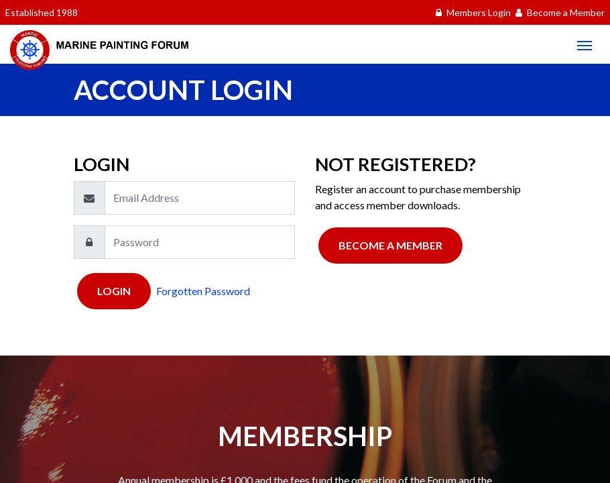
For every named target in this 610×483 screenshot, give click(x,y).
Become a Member (390, 245)
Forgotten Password (203, 290)
